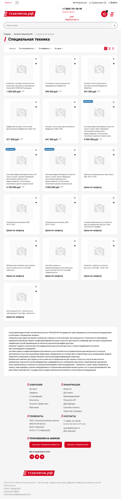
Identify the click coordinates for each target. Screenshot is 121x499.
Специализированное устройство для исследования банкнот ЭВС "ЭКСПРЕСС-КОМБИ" (98, 224)
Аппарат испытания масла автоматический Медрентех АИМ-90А (95, 85)
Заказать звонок (68, 12)
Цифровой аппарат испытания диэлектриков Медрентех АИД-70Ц (21, 128)
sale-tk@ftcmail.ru (72, 18)
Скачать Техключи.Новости (45, 445)
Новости (67, 389)
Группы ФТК (15, 488)
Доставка (68, 392)
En (17, 3)
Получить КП (69, 400)
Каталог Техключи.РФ (23, 34)
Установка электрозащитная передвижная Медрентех (57, 84)
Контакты (34, 400)
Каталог (33, 389)
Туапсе (7, 3)
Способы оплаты (71, 407)
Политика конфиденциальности (17, 494)
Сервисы (33, 392)
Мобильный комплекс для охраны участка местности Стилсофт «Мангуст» (20, 267)
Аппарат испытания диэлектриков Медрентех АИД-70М (59, 128)
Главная (7, 34)
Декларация (88, 101)
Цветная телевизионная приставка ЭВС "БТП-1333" (98, 175)
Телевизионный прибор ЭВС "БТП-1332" (18, 223)
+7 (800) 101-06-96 (72, 10)
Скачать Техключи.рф (77, 445)
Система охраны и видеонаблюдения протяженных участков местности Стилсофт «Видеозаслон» (59, 268)
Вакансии (34, 407)
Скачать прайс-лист (38, 404)
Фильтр (12, 48)
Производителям (71, 396)
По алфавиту (44, 48)
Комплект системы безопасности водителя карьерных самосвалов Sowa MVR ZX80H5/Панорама (20, 85)
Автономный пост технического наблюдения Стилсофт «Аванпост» (20, 312)
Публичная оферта (11, 491)
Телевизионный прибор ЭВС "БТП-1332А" (57, 223)
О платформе (35, 396)
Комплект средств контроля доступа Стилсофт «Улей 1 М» (96, 266)
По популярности (26, 48)
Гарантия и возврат (72, 411)
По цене (58, 48)
